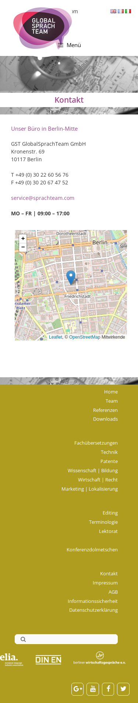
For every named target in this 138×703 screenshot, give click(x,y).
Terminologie (103, 522)
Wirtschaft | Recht (98, 479)
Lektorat (108, 531)
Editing (110, 512)
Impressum (105, 582)
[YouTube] (92, 689)
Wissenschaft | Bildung (93, 470)
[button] (70, 277)
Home (111, 391)
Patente (109, 461)
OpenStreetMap (84, 337)
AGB (113, 592)
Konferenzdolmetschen (92, 549)
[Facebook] (108, 689)
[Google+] (77, 689)
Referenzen (105, 410)
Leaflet (55, 337)
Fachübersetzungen (96, 442)
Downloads (105, 419)
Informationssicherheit (93, 601)
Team (112, 401)
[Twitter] (123, 689)
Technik (109, 452)
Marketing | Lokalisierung (89, 488)
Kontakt (109, 573)
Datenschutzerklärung (93, 610)
